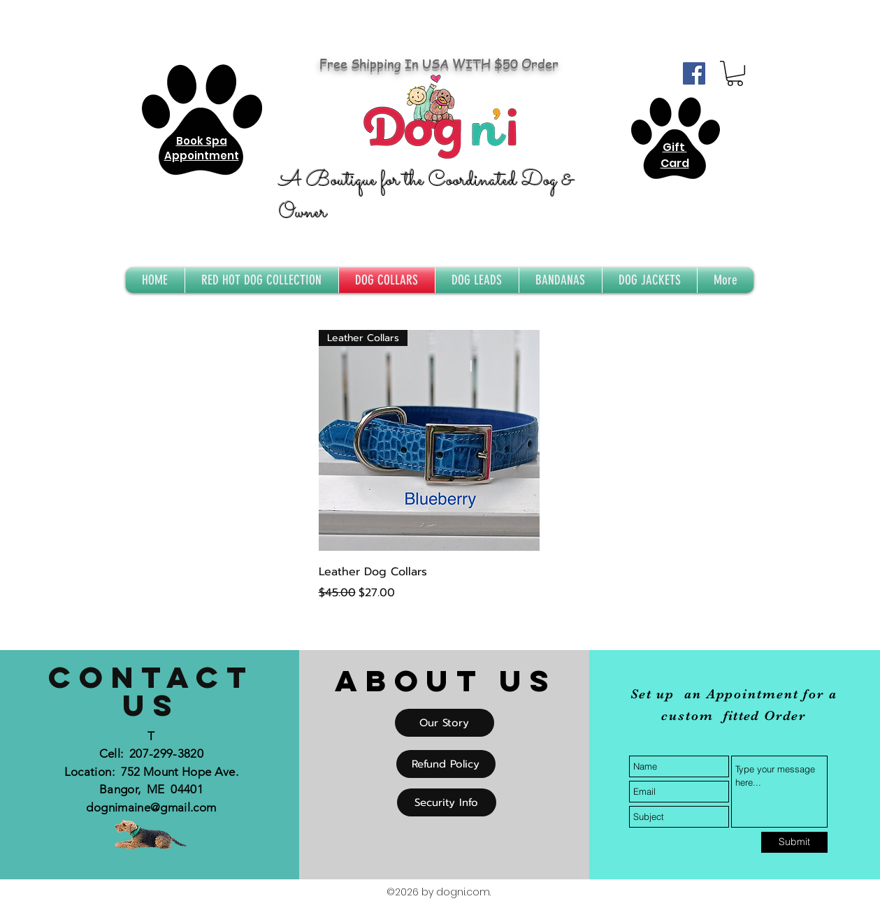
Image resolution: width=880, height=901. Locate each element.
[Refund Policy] (446, 764)
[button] (735, 73)
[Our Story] (444, 723)
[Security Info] (446, 802)
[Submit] (794, 842)
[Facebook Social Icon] (694, 73)
